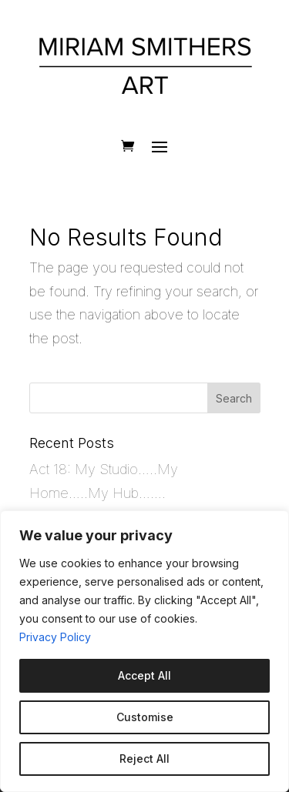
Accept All (144, 675)
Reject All (144, 758)
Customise (144, 716)
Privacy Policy (55, 636)
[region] (144, 651)
